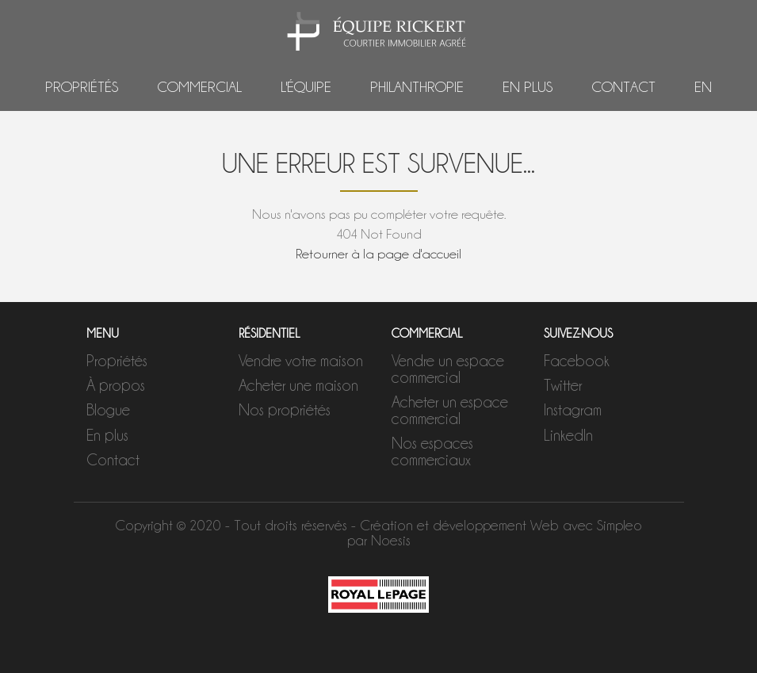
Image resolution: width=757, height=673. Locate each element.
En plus (527, 86)
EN (703, 86)
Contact (623, 86)
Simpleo (619, 525)
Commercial (199, 86)
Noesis (391, 540)
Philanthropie (417, 86)
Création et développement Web (459, 525)
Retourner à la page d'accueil (378, 254)
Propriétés (81, 86)
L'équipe (306, 86)
